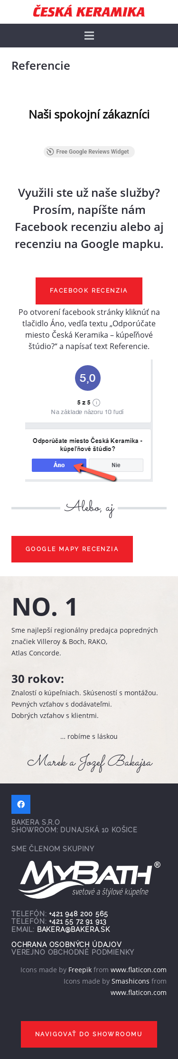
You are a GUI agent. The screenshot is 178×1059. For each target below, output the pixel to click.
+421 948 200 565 (78, 914)
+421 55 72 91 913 (77, 921)
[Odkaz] (89, 11)
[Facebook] (20, 804)
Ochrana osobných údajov (66, 944)
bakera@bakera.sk (73, 929)
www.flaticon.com (139, 969)
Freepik (80, 969)
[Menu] (89, 35)
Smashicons (131, 980)
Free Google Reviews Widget (87, 152)
